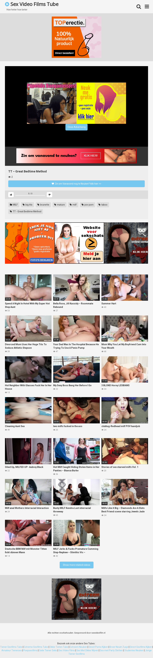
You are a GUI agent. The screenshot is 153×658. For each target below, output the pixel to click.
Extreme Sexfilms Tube (36, 647)
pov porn (88, 204)
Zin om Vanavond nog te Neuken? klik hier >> (76, 183)
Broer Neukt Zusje (119, 647)
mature (59, 204)
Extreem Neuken (78, 647)
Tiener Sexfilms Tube (11, 647)
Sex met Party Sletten (111, 650)
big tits (27, 204)
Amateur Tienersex (11, 650)
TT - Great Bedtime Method (25, 211)
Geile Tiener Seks (48, 650)
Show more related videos (76, 565)
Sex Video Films (66, 650)
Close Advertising (76, 127)
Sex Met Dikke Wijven (87, 650)
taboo (102, 204)
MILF (14, 204)
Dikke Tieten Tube (59, 647)
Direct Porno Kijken (98, 647)
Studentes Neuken (134, 650)
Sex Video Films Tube (31, 4)
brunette (43, 204)
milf (73, 204)
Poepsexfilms (30, 650)
